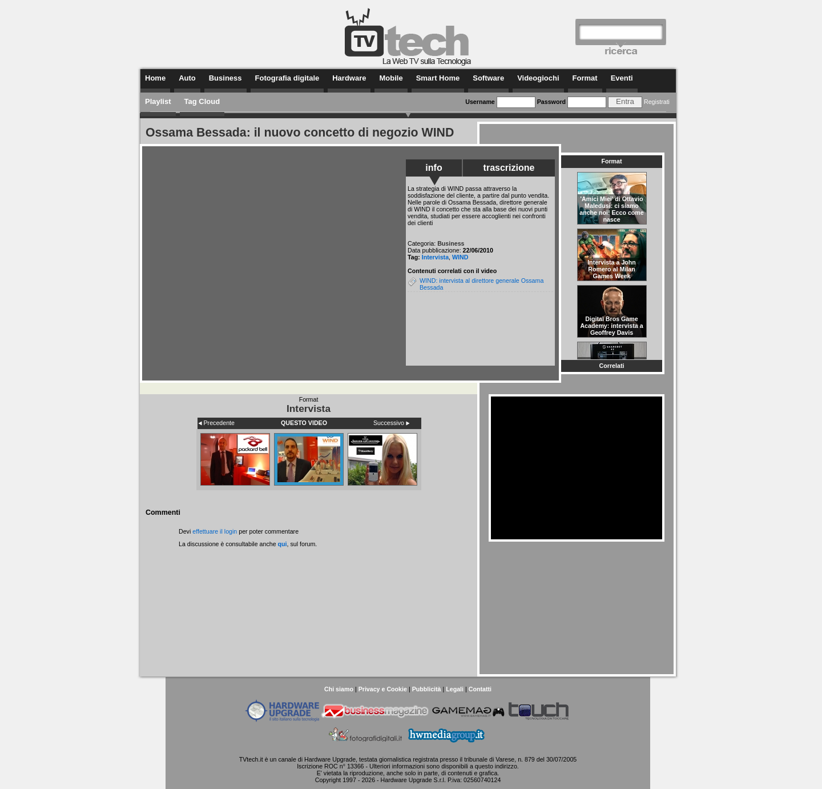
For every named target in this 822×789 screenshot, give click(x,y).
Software (488, 78)
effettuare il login (214, 531)
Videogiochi (538, 78)
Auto (187, 78)
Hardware (349, 78)
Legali (455, 689)
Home (155, 78)
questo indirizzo (496, 766)
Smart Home (438, 78)
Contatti (480, 689)
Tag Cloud (202, 101)
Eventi (622, 78)
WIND (460, 257)
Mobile (390, 78)
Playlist (158, 101)
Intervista (435, 257)
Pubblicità (426, 689)
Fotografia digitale (287, 78)
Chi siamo (338, 689)
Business (225, 78)
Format (585, 78)
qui (282, 543)
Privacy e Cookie (382, 689)
